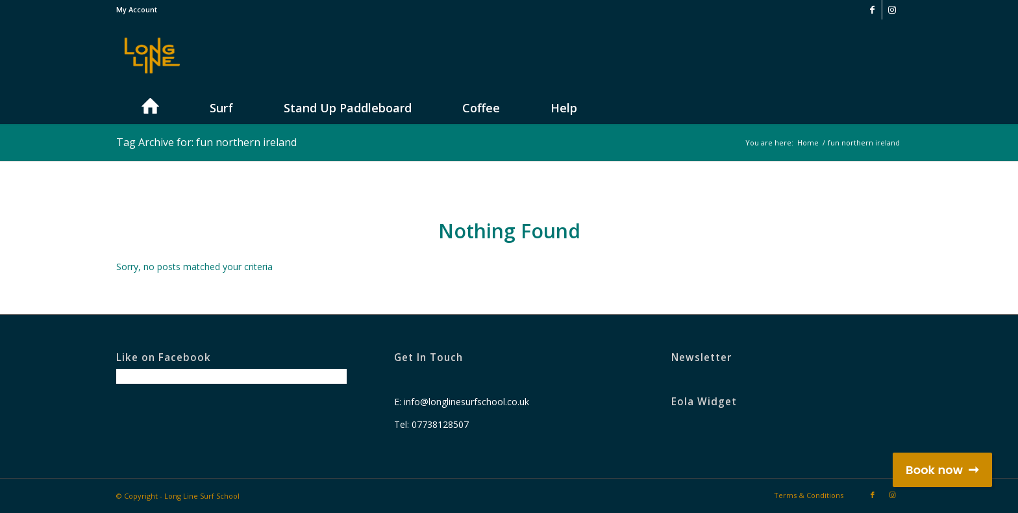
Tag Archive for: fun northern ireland (206, 142)
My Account (136, 9)
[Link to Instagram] (892, 9)
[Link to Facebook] (872, 9)
